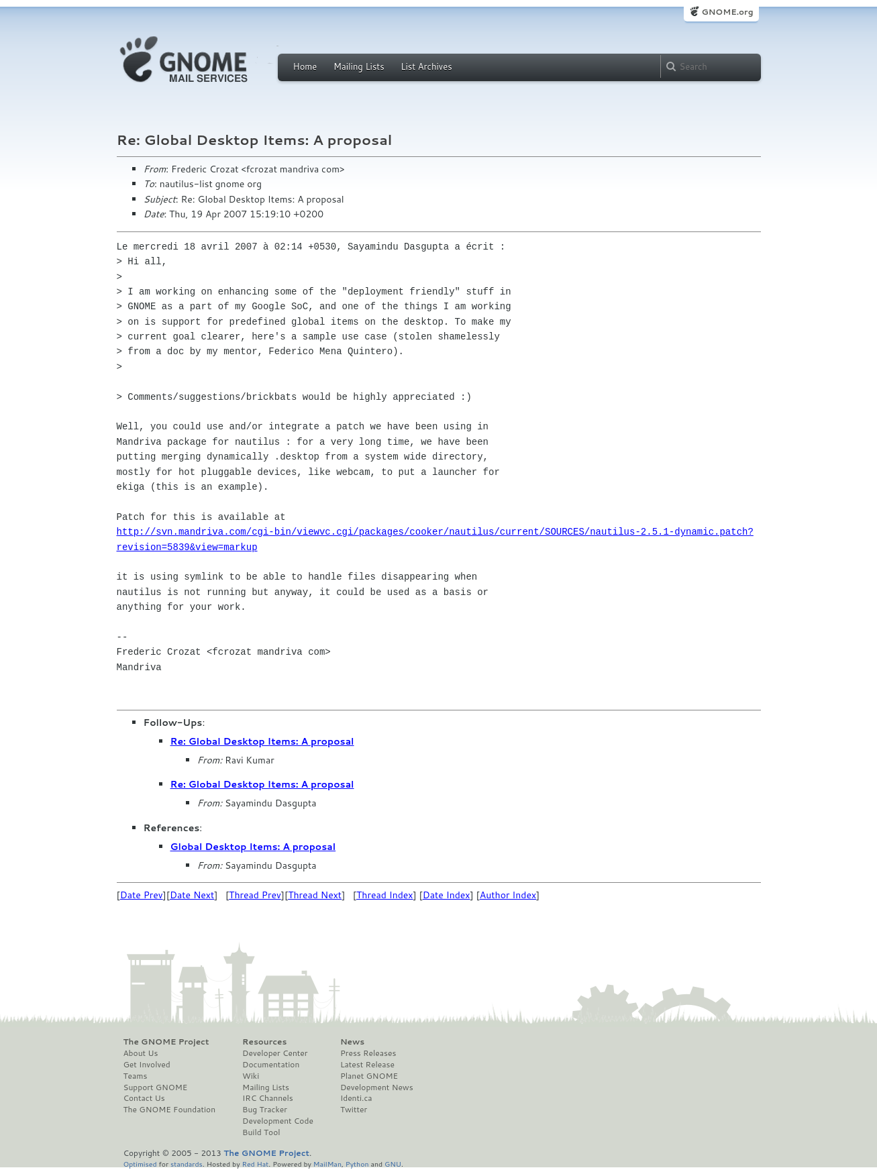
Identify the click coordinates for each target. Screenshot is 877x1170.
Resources (264, 1041)
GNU (392, 1164)
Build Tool (261, 1132)
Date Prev (141, 895)
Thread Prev (255, 895)
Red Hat (255, 1164)
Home (305, 66)
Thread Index (384, 895)
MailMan (327, 1164)
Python (357, 1164)
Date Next (192, 895)
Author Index (508, 895)
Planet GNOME (369, 1076)
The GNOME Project (166, 1041)
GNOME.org (727, 11)
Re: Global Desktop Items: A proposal (262, 741)
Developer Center (274, 1053)
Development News (376, 1087)
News (352, 1041)
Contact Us (144, 1098)
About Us (140, 1053)
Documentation (270, 1064)
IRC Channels (267, 1098)
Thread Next (315, 895)
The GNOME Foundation (169, 1109)
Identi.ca (356, 1098)
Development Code (277, 1121)
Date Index (446, 895)
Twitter (353, 1109)
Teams (135, 1076)
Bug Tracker (264, 1109)
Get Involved (146, 1064)
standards (186, 1164)
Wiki (250, 1076)
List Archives (426, 66)
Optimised (140, 1164)
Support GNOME (155, 1087)
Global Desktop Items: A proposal (253, 846)
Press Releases (368, 1053)
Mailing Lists (358, 66)
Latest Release (367, 1064)
